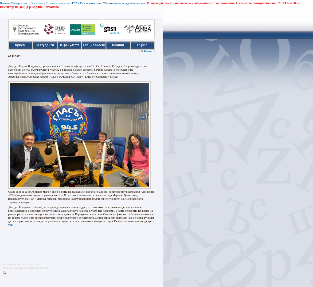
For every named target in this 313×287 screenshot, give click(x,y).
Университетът (20, 3)
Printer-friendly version (5, 273)
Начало (4, 3)
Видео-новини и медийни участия (124, 3)
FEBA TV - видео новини (87, 3)
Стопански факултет (58, 3)
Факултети (37, 3)
